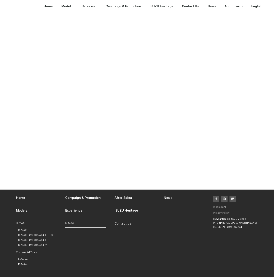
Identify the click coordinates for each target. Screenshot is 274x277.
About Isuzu (234, 6)
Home (48, 6)
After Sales (123, 198)
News (211, 6)
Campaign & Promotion (123, 6)
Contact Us (190, 6)
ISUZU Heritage (161, 6)
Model (67, 6)
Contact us (123, 223)
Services (89, 6)
